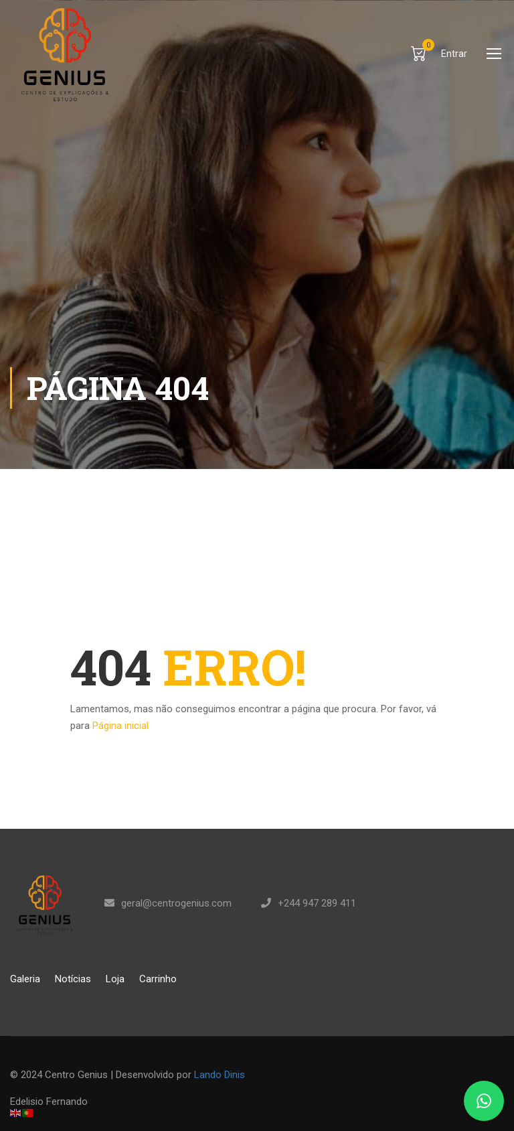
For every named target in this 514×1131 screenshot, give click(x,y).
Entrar (454, 53)
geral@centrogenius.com (176, 903)
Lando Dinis (219, 1075)
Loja (115, 979)
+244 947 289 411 (317, 903)
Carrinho (158, 979)
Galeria (25, 979)
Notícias (73, 979)
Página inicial (120, 726)
